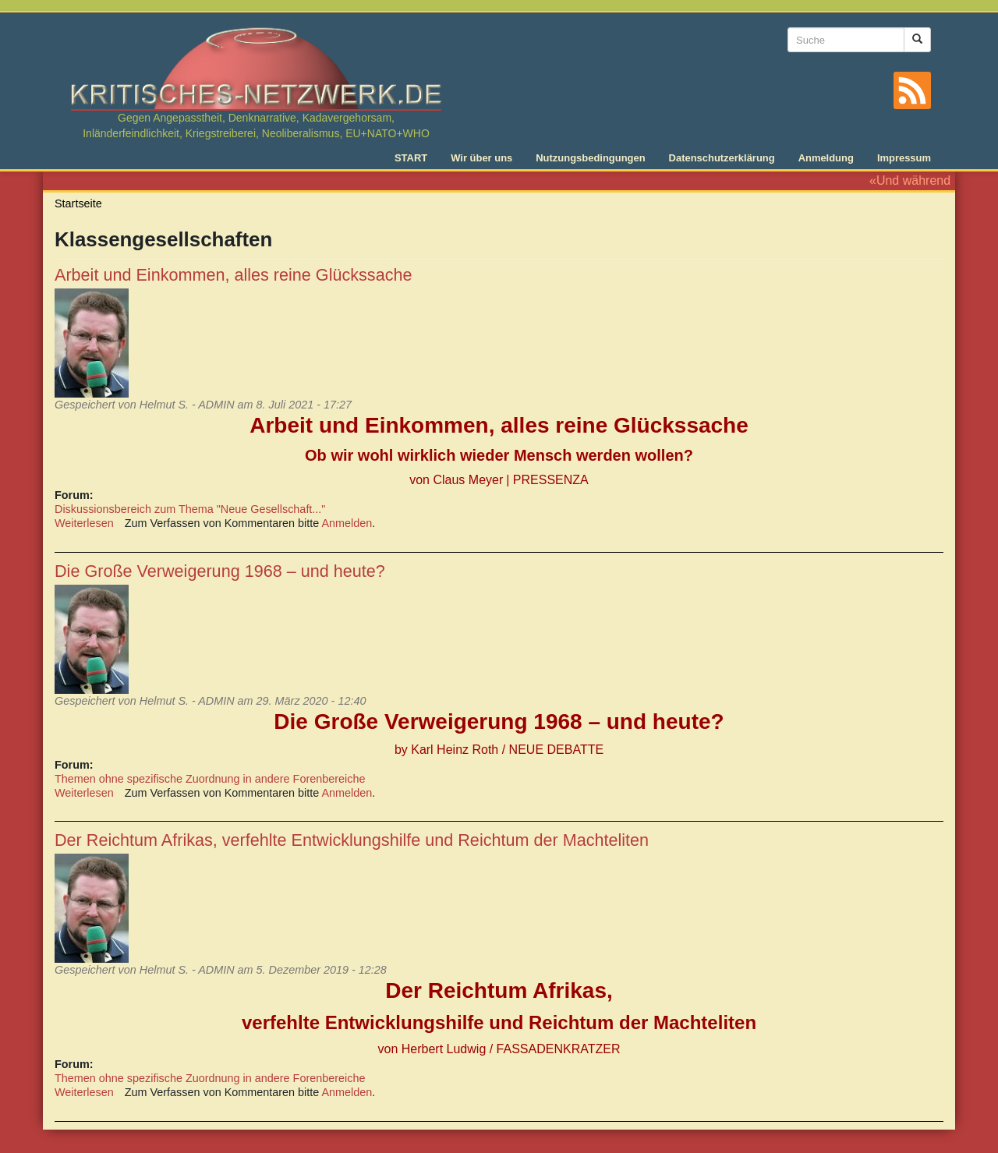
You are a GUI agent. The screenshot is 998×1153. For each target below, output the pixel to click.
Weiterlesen (84, 523)
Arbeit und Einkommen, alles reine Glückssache (233, 275)
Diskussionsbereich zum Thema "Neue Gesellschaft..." (190, 509)
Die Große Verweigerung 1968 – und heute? (220, 571)
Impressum (904, 158)
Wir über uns (481, 158)
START (411, 158)
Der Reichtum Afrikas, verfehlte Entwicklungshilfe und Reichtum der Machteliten (352, 840)
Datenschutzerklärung (722, 158)
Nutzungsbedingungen (590, 158)
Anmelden (347, 523)
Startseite (78, 203)
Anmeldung (826, 158)
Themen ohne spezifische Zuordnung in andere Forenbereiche (210, 779)
